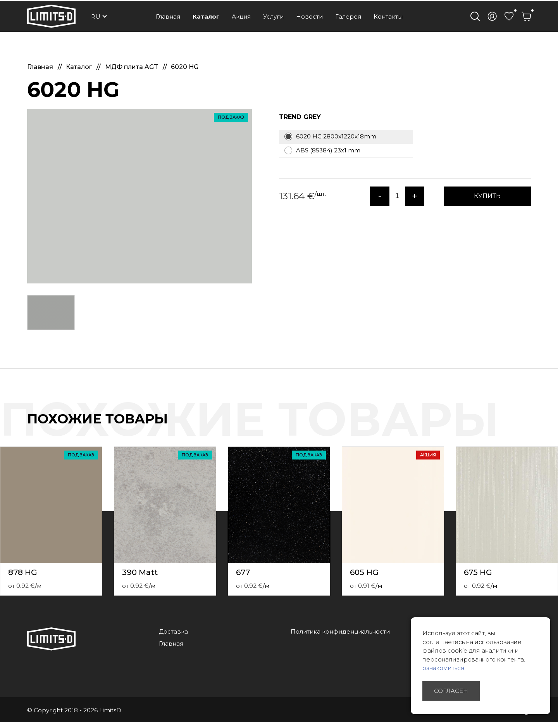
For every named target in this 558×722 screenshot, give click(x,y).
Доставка (173, 631)
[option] (139, 196)
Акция (241, 16)
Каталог (206, 16)
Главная (168, 16)
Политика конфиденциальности (340, 631)
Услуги (273, 16)
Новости (309, 16)
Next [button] (553, 427)
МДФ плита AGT (132, 67)
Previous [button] (537, 427)
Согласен (451, 690)
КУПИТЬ (487, 196)
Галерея (348, 16)
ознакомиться (443, 668)
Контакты (388, 16)
